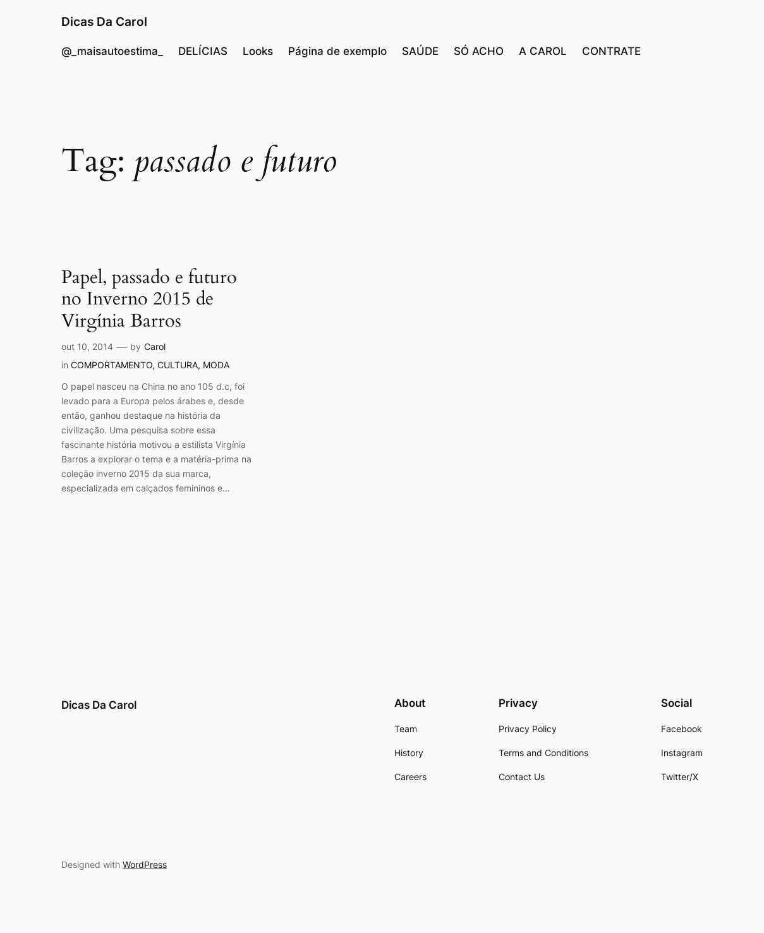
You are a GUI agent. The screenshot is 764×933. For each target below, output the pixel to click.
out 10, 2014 (87, 346)
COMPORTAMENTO (111, 364)
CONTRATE (611, 51)
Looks (258, 51)
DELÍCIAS (202, 51)
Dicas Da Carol (104, 22)
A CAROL (543, 51)
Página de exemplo (337, 51)
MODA (216, 364)
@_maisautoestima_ (112, 51)
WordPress (145, 864)
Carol (155, 346)
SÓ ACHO (479, 51)
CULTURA (177, 364)
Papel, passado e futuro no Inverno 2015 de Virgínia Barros (149, 300)
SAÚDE (420, 51)
